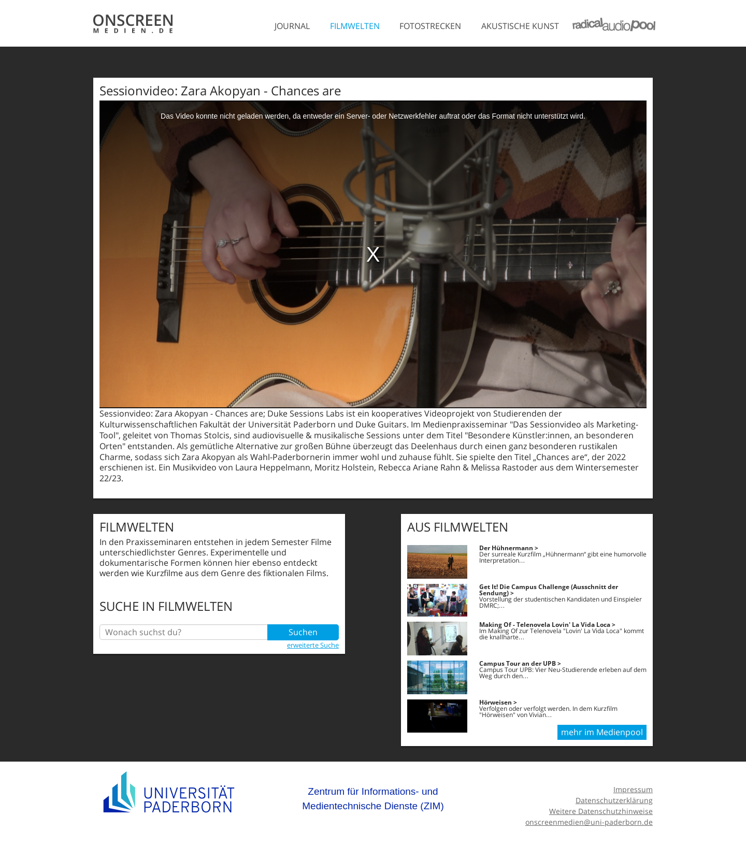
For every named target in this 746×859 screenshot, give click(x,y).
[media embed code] (373, 254)
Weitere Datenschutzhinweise (601, 811)
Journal (292, 26)
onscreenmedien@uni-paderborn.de (589, 822)
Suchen (303, 632)
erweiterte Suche (313, 645)
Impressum (633, 789)
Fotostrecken (430, 26)
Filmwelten (355, 26)
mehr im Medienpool (602, 732)
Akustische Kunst (520, 26)
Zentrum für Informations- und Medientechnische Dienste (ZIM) (373, 798)
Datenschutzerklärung (614, 800)
